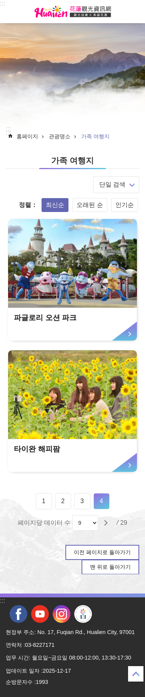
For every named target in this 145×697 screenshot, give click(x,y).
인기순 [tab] (124, 205)
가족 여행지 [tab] (95, 136)
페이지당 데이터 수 (44, 522)
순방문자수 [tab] (19, 682)
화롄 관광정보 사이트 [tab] (72, 11)
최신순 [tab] (55, 205)
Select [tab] (11, 11)
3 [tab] (82, 501)
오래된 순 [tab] (90, 205)
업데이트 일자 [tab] (23, 671)
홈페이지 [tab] (27, 136)
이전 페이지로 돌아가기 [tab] (102, 552)
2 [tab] (63, 501)
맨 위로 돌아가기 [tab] (110, 567)
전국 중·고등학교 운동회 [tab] (83, 614)
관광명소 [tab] (59, 136)
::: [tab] (2, 3)
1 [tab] (43, 501)
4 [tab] (101, 501)
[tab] (72, 280)
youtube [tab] (40, 614)
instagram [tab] (61, 614)
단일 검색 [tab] (112, 184)
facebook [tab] (18, 614)
